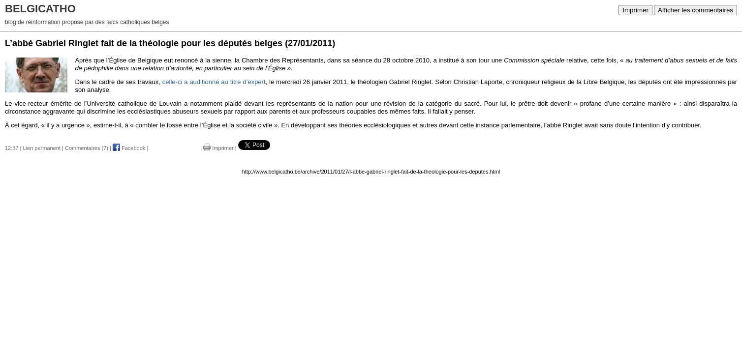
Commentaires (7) (86, 148)
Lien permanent (42, 148)
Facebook (129, 148)
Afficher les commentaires (695, 10)
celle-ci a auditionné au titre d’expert (214, 82)
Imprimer (635, 10)
